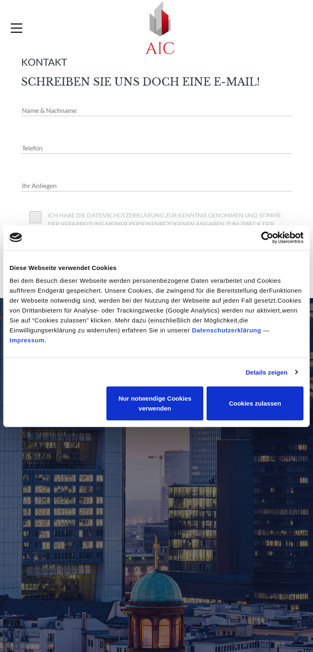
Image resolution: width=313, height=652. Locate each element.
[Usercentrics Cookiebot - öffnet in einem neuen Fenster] (267, 237)
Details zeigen (266, 371)
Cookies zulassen (255, 403)
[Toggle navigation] (16, 28)
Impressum (27, 340)
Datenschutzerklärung (226, 330)
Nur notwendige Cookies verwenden (154, 403)
